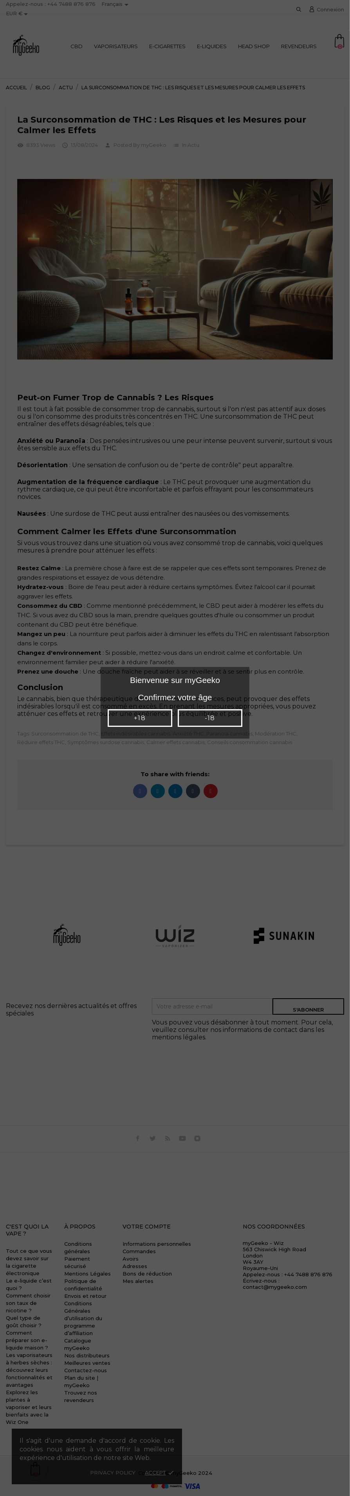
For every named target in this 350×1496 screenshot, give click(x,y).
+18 (139, 718)
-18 (210, 718)
